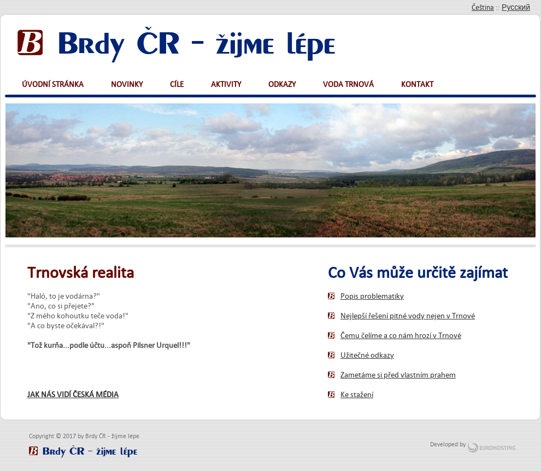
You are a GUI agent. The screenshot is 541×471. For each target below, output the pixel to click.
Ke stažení (356, 394)
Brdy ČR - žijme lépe (197, 40)
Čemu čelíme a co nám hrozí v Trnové (400, 335)
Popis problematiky (372, 296)
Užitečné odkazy (367, 355)
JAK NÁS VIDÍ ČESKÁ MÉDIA (73, 394)
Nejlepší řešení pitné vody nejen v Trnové (407, 315)
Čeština (483, 7)
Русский (516, 7)
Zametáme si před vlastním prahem (398, 374)
